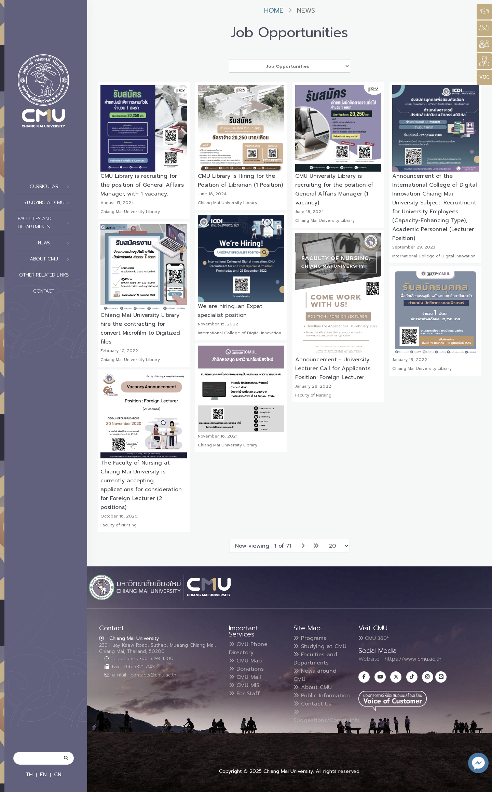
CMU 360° (373, 638)
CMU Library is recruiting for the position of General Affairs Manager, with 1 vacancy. (142, 185)
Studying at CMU (48, 203)
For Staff (244, 693)
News (55, 243)
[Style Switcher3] (484, 11)
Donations (246, 669)
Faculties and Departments (45, 222)
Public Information (321, 696)
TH (29, 774)
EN (43, 774)
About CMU (51, 259)
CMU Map (245, 661)
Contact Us (312, 704)
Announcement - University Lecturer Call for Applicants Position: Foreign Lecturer (332, 368)
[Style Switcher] (484, 28)
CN (58, 774)
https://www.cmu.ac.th (413, 659)
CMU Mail (245, 677)
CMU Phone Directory (248, 648)
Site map (309, 728)
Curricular (51, 187)
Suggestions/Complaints (326, 716)
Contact (53, 291)
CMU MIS (244, 685)
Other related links (46, 275)
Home (273, 10)
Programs (309, 638)
